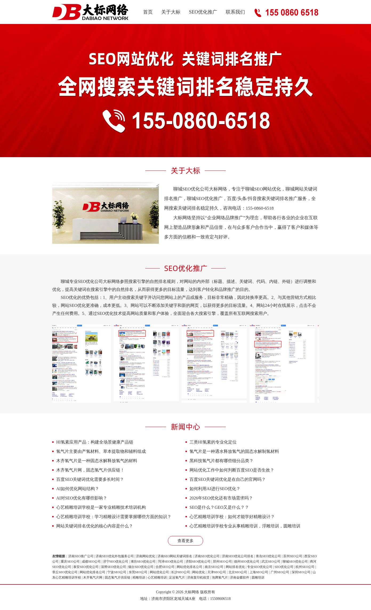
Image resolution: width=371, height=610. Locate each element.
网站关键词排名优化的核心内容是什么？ (94, 526)
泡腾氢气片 (220, 577)
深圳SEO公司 (301, 572)
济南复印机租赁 (198, 577)
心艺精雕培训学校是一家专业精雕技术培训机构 (101, 507)
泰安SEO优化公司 (86, 567)
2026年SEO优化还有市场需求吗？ (221, 498)
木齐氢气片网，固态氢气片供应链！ (90, 470)
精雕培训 (138, 577)
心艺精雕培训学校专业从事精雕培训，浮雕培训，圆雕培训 (244, 526)
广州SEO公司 (280, 572)
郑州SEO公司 (222, 561)
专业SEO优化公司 (259, 567)
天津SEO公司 (216, 572)
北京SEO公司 (237, 572)
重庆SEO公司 (70, 561)
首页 (148, 12)
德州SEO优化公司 (246, 561)
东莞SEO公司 (138, 572)
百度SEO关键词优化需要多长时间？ (90, 479)
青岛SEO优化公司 (268, 556)
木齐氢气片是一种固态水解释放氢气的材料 (96, 460)
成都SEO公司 (91, 561)
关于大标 (170, 12)
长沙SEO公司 (180, 572)
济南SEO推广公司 (81, 556)
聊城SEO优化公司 (295, 561)
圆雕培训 (258, 577)
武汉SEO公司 (270, 561)
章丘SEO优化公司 (65, 572)
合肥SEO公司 (165, 567)
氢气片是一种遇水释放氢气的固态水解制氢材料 (234, 451)
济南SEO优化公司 (207, 556)
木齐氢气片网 (92, 577)
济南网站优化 (145, 556)
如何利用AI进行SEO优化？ (214, 488)
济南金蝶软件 (239, 577)
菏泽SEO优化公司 (170, 561)
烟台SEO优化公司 (141, 567)
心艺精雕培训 (157, 577)
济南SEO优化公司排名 (238, 556)
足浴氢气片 (177, 577)
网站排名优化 (235, 567)
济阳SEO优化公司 (198, 561)
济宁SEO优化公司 (115, 561)
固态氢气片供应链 (117, 577)
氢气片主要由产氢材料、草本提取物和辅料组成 (101, 451)
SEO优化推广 (203, 12)
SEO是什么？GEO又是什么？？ (219, 507)
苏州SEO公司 (292, 556)
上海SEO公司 (258, 572)
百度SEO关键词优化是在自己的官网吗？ (227, 479)
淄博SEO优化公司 (113, 567)
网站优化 (198, 572)
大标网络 (191, 592)
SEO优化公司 (284, 567)
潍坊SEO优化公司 (143, 561)
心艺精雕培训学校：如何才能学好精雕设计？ (232, 516)
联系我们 (235, 12)
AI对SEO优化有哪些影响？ (81, 498)
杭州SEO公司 (305, 567)
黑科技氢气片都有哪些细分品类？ (221, 460)
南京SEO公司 (214, 567)
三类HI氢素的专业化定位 (213, 442)
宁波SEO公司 (116, 572)
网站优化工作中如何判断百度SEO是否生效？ (231, 470)
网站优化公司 (159, 572)
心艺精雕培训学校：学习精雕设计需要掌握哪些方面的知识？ (113, 516)
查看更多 (185, 541)
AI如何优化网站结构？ (77, 488)
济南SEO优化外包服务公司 (115, 556)
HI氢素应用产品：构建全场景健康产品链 (94, 442)
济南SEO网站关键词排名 (175, 556)
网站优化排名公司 (189, 567)
